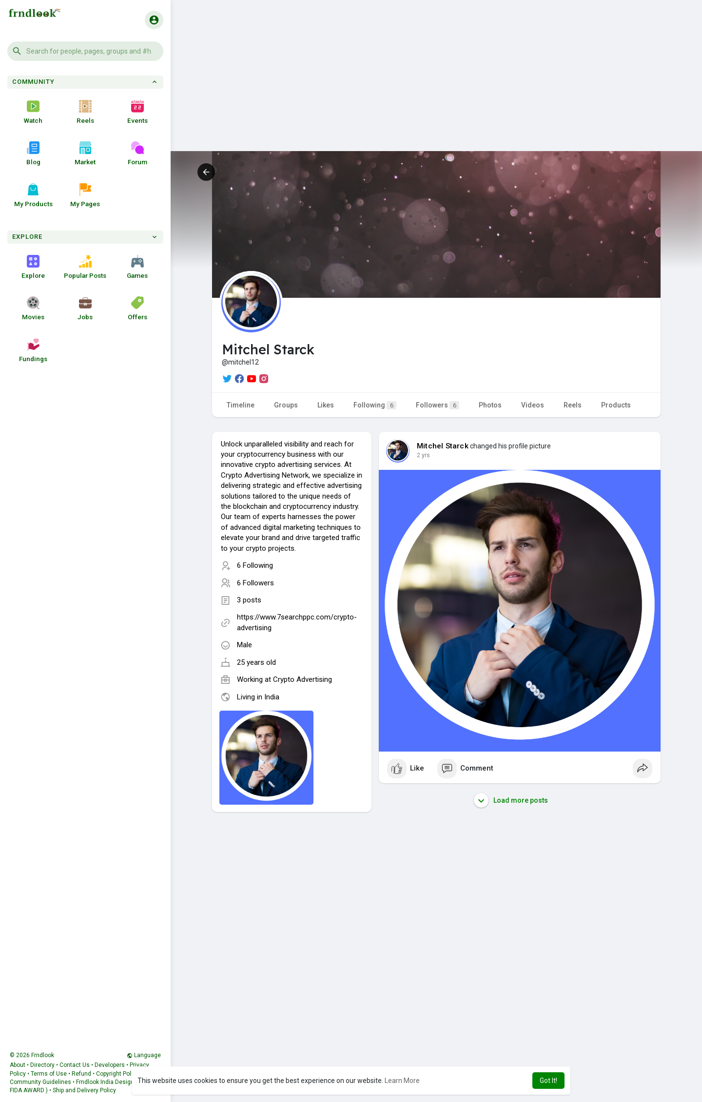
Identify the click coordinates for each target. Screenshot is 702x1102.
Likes (325, 405)
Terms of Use (49, 1073)
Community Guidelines (40, 1082)
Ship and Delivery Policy (84, 1090)
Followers (437, 405)
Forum (137, 153)
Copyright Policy (117, 1073)
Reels (85, 112)
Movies (33, 308)
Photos (490, 405)
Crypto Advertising (302, 679)
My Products (33, 195)
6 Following (255, 565)
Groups (286, 405)
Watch (33, 112)
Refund (81, 1073)
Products (616, 405)
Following (374, 405)
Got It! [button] (548, 1080)
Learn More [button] (402, 1080)
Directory (42, 1065)
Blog (33, 153)
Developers (110, 1065)
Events (137, 112)
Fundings (33, 350)
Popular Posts (85, 267)
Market (85, 153)
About (17, 1065)
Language (144, 1055)
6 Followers (255, 583)
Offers (137, 308)
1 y (421, 455)
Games (137, 267)
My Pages (85, 195)
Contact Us (74, 1065)
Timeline (240, 405)
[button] (85, 51)
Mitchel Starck (442, 446)
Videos (532, 405)
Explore (33, 267)
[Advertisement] (436, 83)
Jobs (85, 308)
